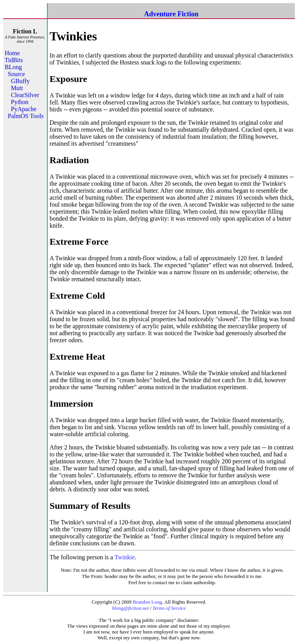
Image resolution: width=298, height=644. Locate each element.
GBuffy (20, 81)
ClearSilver (25, 95)
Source (16, 74)
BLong (13, 67)
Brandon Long (147, 602)
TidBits (14, 60)
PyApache (23, 109)
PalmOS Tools (25, 116)
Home (12, 53)
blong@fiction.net (130, 608)
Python (19, 102)
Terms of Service (169, 608)
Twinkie (124, 557)
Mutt (17, 88)
